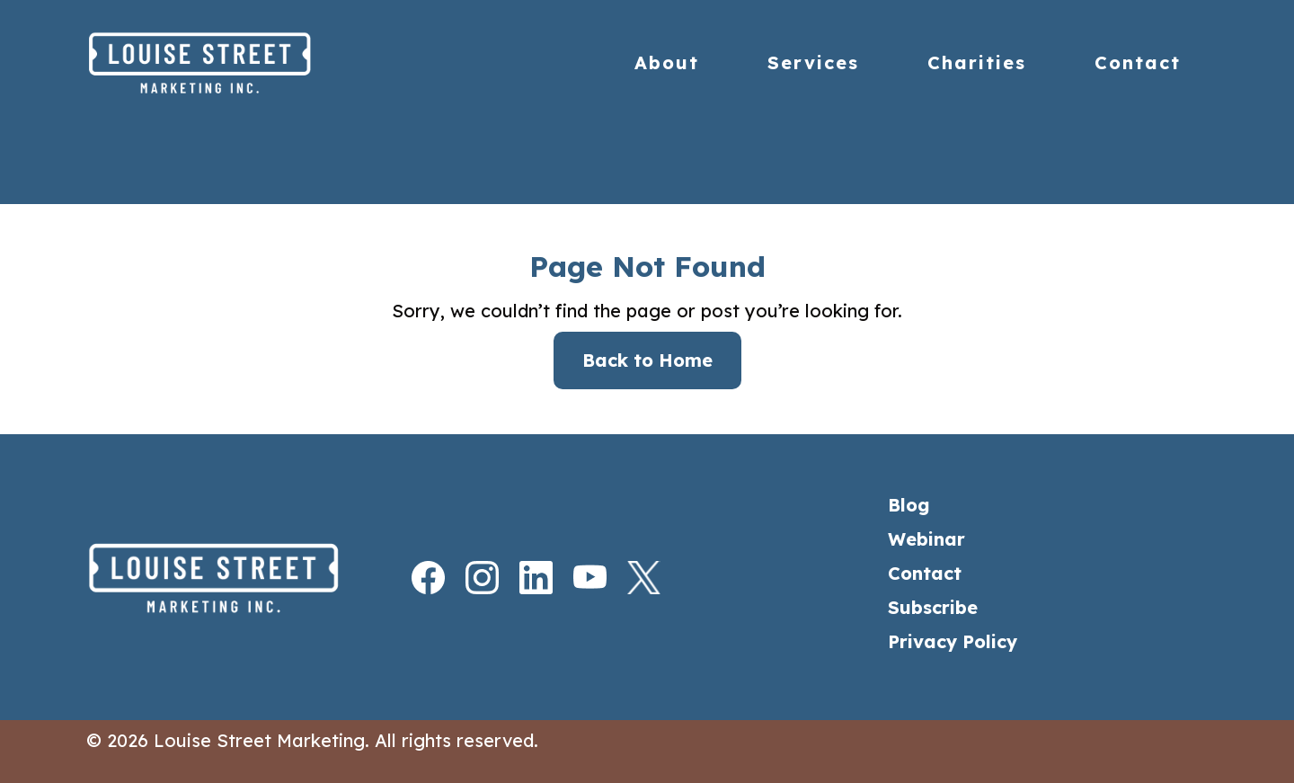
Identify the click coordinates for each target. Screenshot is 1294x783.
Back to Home (647, 360)
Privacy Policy (952, 641)
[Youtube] (573, 577)
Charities (976, 62)
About (666, 62)
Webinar (926, 539)
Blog (909, 505)
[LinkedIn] (519, 577)
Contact (1138, 62)
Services (813, 62)
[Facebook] (412, 577)
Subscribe (933, 607)
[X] (627, 577)
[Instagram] (465, 577)
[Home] (237, 62)
